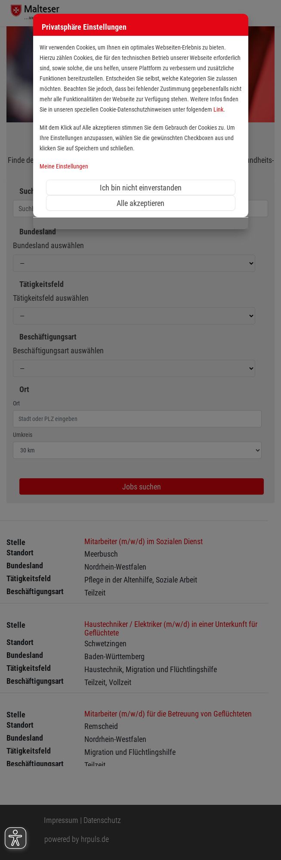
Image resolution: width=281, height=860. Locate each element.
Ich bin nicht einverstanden (141, 187)
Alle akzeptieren (140, 203)
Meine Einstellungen (64, 166)
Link (218, 109)
